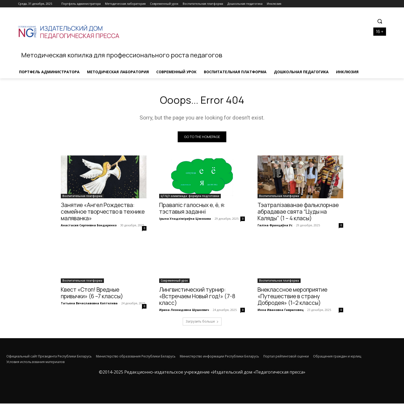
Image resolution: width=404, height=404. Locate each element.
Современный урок (174, 281)
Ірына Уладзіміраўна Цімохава (185, 219)
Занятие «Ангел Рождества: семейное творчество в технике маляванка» (103, 212)
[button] (379, 21)
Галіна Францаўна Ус (275, 226)
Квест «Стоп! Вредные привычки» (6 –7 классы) (92, 293)
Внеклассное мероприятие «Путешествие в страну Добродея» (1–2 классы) (292, 296)
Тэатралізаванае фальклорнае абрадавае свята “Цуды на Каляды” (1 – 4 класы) (298, 212)
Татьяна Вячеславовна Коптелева (89, 304)
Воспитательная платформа (82, 196)
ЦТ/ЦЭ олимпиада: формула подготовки (190, 196)
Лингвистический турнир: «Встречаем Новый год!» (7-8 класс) (197, 296)
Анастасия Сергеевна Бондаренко (89, 226)
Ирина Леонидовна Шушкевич (184, 310)
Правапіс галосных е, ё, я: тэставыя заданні (192, 209)
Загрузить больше (202, 322)
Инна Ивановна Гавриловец (281, 310)
